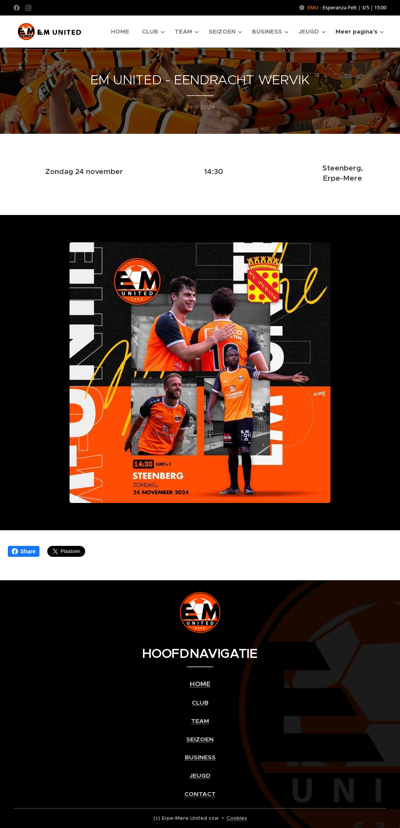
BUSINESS (200, 757)
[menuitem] (122, 31)
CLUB (200, 703)
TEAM (200, 721)
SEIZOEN (200, 739)
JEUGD (200, 776)
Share (24, 551)
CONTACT (200, 794)
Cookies (237, 818)
